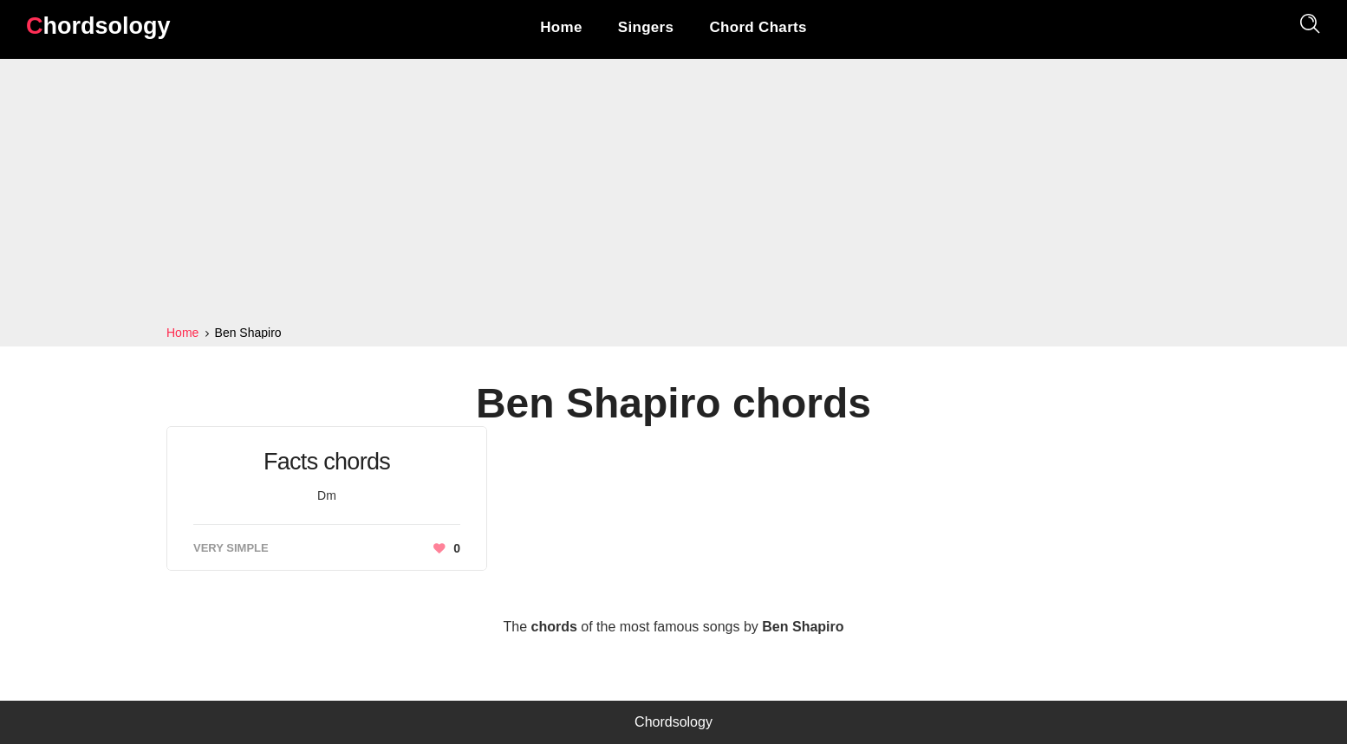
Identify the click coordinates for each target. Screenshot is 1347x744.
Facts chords (327, 462)
